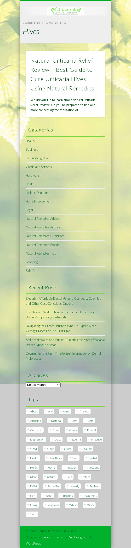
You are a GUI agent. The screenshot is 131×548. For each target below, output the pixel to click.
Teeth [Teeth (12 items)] (49, 495)
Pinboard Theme (52, 537)
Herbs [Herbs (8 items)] (34, 467)
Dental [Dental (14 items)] (91, 430)
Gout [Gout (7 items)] (50, 449)
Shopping (32, 262)
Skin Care (32, 271)
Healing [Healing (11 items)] (86, 449)
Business (32, 149)
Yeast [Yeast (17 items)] (33, 514)
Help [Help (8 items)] (75, 458)
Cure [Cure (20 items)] (55, 430)
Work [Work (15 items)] (90, 505)
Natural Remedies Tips (41, 253)
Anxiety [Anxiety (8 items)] (84, 411)
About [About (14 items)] (34, 411)
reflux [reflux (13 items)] (86, 477)
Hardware (32, 175)
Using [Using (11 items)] (33, 505)
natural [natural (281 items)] (51, 477)
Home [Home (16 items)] (52, 467)
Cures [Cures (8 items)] (73, 430)
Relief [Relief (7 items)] (33, 486)
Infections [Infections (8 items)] (93, 467)
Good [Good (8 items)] (33, 449)
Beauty (30, 141)
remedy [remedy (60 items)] (74, 486)
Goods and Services (39, 167)
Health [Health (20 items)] (34, 458)
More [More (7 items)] (33, 477)
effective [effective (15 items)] (96, 439)
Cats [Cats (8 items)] (90, 421)
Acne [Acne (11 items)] (66, 411)
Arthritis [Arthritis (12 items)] (35, 421)
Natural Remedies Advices (43, 218)
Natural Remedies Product (43, 245)
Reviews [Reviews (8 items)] (95, 486)
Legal (29, 210)
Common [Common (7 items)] (36, 430)
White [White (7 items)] (73, 505)
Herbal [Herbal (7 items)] (92, 458)
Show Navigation (93, 43)
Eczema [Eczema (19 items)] (76, 439)
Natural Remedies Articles (43, 227)
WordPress (33, 543)
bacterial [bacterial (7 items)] (56, 421)
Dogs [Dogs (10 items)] (58, 439)
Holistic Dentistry (37, 193)
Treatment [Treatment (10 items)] (90, 495)
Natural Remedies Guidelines (45, 236)
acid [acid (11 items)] (50, 411)
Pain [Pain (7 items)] (69, 477)
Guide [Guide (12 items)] (68, 449)
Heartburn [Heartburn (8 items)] (55, 458)
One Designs (76, 537)
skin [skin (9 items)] (32, 495)
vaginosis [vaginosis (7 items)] (53, 505)
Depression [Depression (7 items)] (37, 439)
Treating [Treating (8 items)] (68, 495)
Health (30, 184)
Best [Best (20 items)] (74, 421)
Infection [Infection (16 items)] (71, 467)
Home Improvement (38, 201)
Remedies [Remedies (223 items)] (53, 486)
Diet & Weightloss (38, 158)
